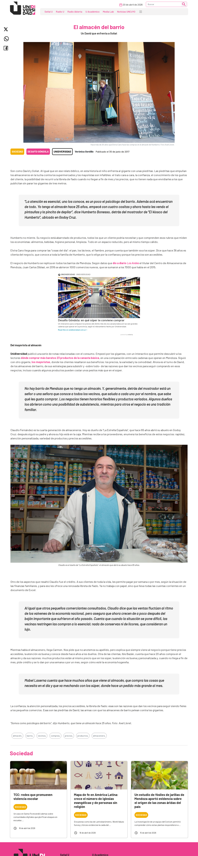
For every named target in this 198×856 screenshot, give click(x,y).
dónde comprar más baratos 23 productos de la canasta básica (60, 357)
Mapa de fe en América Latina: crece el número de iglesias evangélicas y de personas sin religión (96, 800)
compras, (55, 735)
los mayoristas (41, 362)
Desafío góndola (38, 151)
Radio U (60, 11)
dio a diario (126, 263)
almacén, (17, 735)
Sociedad (17, 151)
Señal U (49, 11)
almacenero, (99, 735)
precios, (69, 735)
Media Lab (108, 11)
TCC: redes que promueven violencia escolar (32, 797)
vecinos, (42, 735)
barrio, (30, 735)
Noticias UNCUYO (126, 11)
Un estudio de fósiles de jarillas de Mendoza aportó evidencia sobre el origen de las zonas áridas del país (159, 800)
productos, (82, 735)
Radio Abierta (75, 11)
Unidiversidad (62, 151)
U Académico (93, 11)
